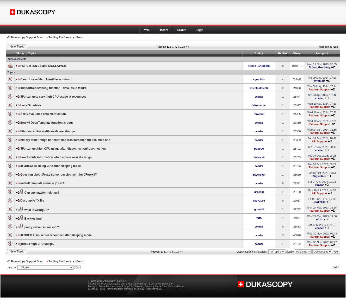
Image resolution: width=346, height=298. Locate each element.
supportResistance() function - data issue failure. (53, 88)
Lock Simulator (30, 105)
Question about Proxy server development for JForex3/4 (58, 174)
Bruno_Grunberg (259, 65)
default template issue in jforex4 (42, 183)
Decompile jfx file (32, 200)
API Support (319, 141)
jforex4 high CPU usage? (37, 244)
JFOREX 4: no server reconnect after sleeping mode (56, 235)
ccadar (259, 96)
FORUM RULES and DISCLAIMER (43, 66)
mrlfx (259, 217)
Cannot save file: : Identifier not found (46, 79)
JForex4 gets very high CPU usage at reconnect (53, 96)
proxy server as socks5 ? (42, 227)
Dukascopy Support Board (27, 37)
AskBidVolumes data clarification (43, 114)
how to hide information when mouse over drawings (56, 157)
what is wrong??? (37, 210)
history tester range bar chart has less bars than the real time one (65, 140)
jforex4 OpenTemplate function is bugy (47, 122)
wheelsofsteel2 (259, 88)
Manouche (259, 105)
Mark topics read (328, 46)
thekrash (259, 157)
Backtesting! (33, 218)
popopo (259, 148)
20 (183, 46)
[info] (336, 267)
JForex (79, 37)
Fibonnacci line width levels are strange (47, 131)
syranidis (259, 79)
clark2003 (259, 200)
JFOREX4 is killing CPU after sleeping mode (50, 166)
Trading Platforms (60, 37)
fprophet (259, 114)
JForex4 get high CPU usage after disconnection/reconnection (63, 148)
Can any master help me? (42, 192)
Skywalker (259, 174)
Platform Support (319, 89)
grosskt (259, 191)
